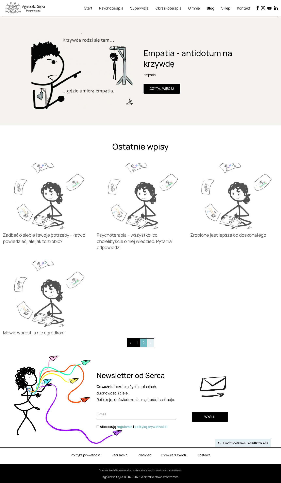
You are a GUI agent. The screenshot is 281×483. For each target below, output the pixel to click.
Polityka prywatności (86, 455)
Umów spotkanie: (243, 443)
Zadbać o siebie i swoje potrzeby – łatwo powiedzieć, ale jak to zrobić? (44, 240)
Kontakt (243, 8)
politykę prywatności (150, 426)
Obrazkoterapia (168, 8)
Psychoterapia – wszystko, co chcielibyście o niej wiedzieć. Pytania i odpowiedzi (135, 243)
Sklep (225, 8)
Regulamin (120, 455)
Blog (210, 8)
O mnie (194, 8)
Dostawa (203, 455)
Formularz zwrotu (174, 455)
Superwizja (139, 8)
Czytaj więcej (162, 88)
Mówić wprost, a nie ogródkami (34, 335)
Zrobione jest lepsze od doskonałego (228, 237)
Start (88, 8)
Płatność (144, 455)
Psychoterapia (111, 8)
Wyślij (209, 417)
